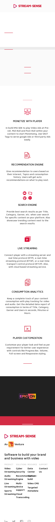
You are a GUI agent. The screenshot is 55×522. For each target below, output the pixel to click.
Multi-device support (20, 486)
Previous (8, 395)
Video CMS (33, 483)
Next (46, 395)
